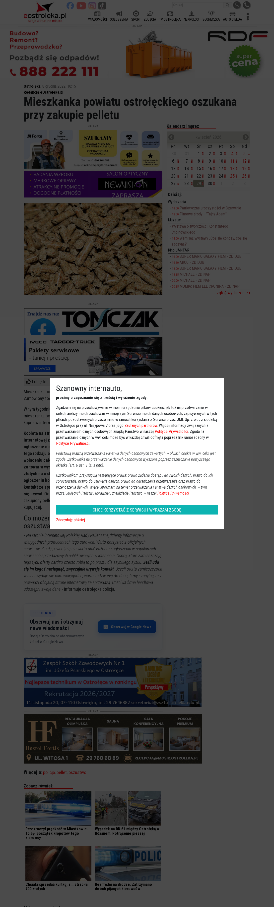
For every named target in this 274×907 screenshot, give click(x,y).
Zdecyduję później (70, 520)
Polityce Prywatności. (173, 493)
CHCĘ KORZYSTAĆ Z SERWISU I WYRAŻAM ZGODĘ (137, 510)
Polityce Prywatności (171, 431)
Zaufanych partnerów (141, 425)
